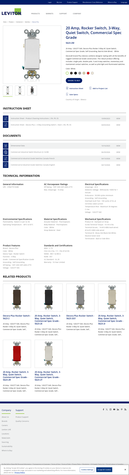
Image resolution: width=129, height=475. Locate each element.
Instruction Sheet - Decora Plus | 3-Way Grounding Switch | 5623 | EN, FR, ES (41, 125)
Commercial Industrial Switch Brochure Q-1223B (30, 152)
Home (5, 22)
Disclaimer (85, 464)
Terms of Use (55, 464)
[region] (64, 470)
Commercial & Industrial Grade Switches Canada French (33, 158)
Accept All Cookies (104, 469)
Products (11, 22)
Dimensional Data (18, 146)
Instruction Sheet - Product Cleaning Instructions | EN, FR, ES (35, 118)
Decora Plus (35, 22)
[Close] (125, 469)
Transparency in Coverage (41, 464)
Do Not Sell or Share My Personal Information (16, 464)
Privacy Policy (76, 464)
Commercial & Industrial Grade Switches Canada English (33, 165)
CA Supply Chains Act (98, 464)
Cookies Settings (87, 469)
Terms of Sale (66, 464)
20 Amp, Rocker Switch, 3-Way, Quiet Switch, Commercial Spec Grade (48, 319)
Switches (27, 22)
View (118, 118)
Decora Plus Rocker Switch (17, 317)
